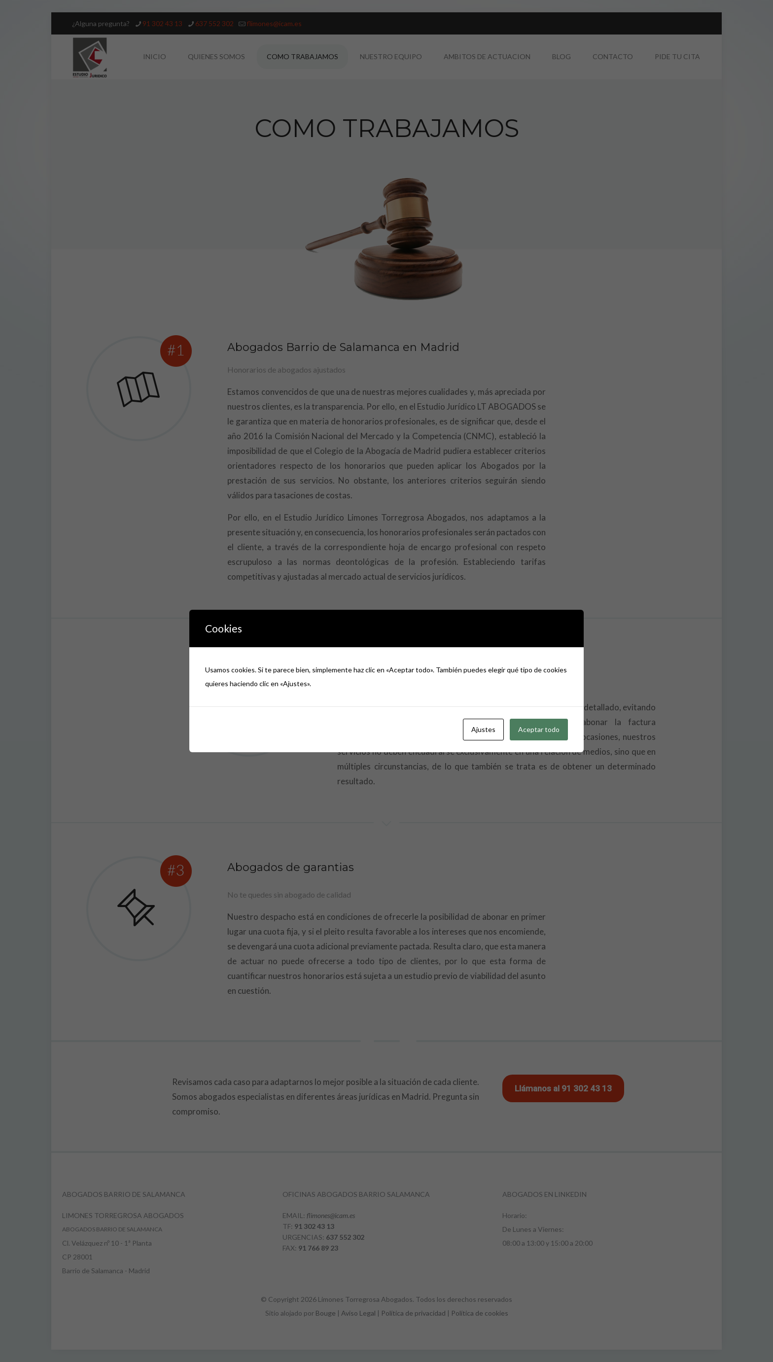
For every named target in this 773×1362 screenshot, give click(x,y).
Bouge (326, 1313)
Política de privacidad (413, 1313)
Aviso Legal (358, 1313)
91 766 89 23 (318, 1248)
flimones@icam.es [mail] (274, 23)
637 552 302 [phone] (214, 23)
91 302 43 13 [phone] (162, 23)
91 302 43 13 (314, 1226)
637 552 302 (345, 1237)
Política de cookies (479, 1313)
